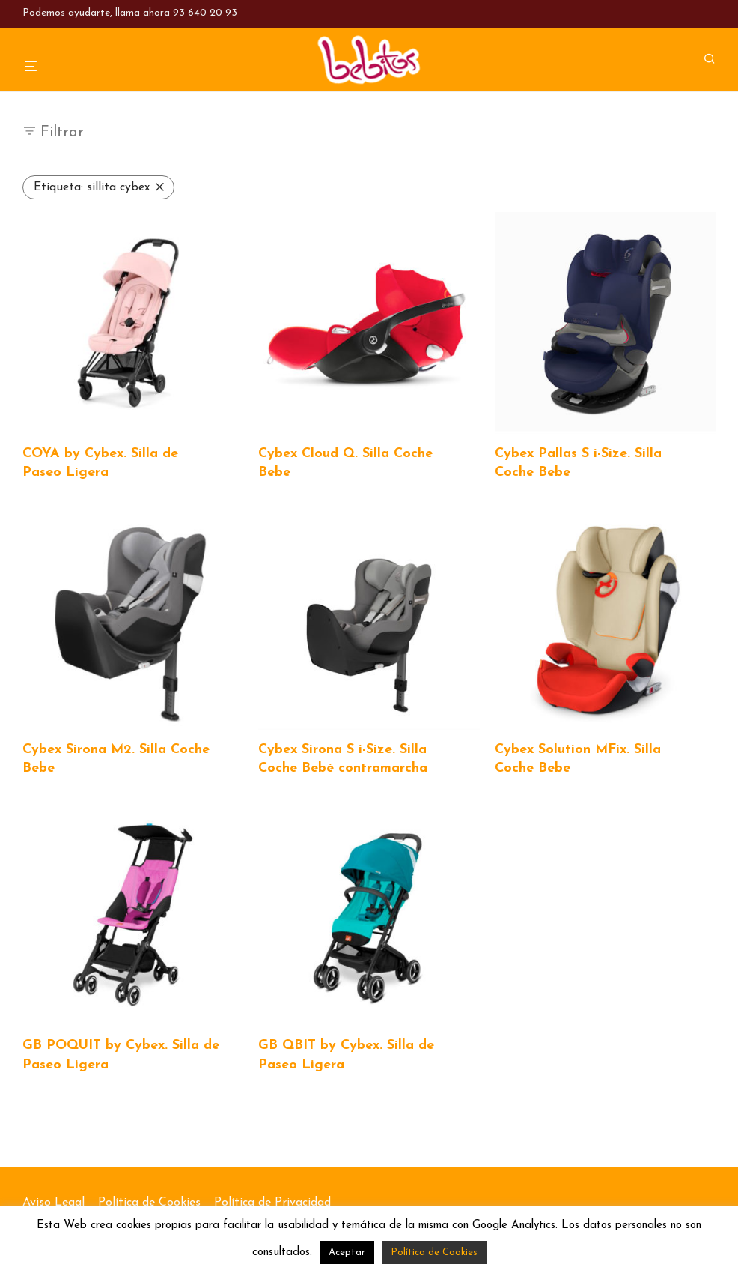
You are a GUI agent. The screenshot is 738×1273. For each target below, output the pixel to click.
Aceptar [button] (347, 1252)
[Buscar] (715, 59)
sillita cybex (92, 187)
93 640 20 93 (205, 13)
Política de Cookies (149, 1203)
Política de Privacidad (272, 1203)
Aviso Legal (53, 1203)
